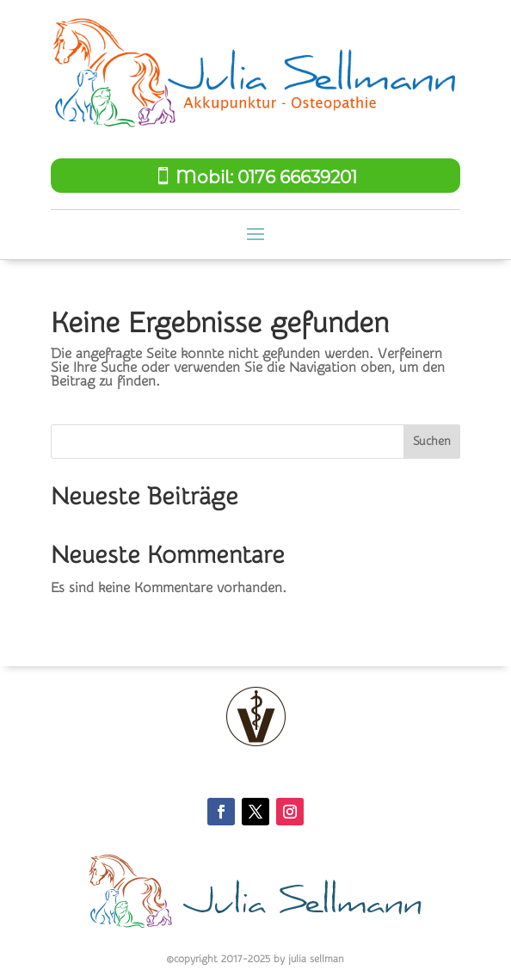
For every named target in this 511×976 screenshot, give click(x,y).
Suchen (432, 441)
